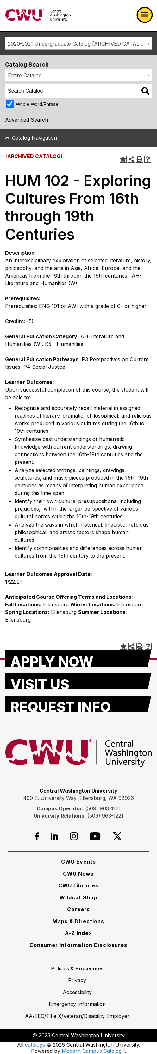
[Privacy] (77, 980)
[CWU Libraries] (78, 885)
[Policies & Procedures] (77, 968)
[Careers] (78, 909)
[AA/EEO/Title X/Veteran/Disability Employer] (77, 1016)
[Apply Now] (78, 658)
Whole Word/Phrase (37, 104)
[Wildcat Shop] (78, 897)
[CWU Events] (78, 862)
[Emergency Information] (77, 1004)
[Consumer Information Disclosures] (78, 945)
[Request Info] (78, 704)
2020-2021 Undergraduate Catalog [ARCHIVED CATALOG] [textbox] (78, 44)
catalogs (35, 1045)
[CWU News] (78, 874)
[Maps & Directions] (78, 921)
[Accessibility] (77, 992)
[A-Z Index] (78, 933)
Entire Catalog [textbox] (24, 75)
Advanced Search (26, 120)
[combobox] (78, 43)
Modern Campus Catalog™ (93, 1051)
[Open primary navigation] (145, 15)
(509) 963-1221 (105, 816)
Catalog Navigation (34, 138)
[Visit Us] (78, 681)
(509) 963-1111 (102, 808)
